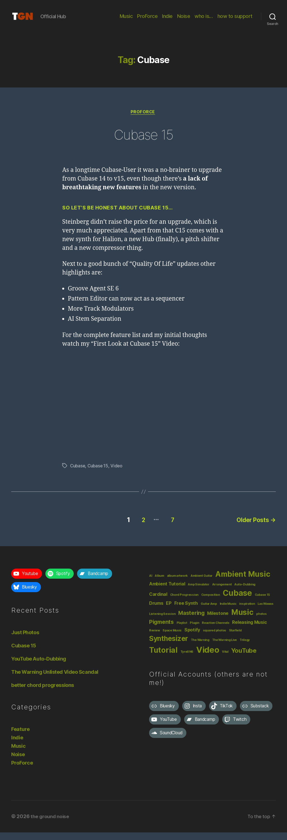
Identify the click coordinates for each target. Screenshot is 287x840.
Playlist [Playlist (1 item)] (182, 631)
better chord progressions (42, 693)
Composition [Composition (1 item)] (210, 602)
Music (126, 20)
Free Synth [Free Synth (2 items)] (186, 611)
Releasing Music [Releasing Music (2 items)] (249, 630)
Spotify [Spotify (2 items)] (192, 637)
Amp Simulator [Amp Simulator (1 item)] (198, 592)
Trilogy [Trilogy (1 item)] (245, 648)
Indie (167, 20)
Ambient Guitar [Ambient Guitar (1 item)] (201, 583)
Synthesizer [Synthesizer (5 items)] (168, 646)
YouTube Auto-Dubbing (38, 667)
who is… (204, 20)
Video (118, 475)
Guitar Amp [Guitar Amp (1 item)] (209, 611)
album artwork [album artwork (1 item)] (177, 583)
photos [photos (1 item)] (261, 622)
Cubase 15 (143, 142)
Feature (20, 737)
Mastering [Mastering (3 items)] (191, 620)
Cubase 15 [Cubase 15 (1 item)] (262, 602)
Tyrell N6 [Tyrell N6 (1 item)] (187, 659)
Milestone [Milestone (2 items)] (217, 621)
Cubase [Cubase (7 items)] (237, 601)
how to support (235, 20)
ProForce (147, 20)
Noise (183, 20)
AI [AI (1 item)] (150, 583)
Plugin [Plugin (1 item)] (194, 631)
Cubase (78, 475)
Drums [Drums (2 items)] (156, 611)
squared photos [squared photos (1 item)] (214, 638)
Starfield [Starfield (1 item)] (235, 638)
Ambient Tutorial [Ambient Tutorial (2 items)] (167, 591)
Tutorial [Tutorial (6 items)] (163, 657)
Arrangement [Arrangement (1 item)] (222, 592)
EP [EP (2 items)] (168, 611)
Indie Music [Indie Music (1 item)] (228, 611)
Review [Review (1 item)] (154, 638)
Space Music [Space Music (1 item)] (172, 638)
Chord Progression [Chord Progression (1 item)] (184, 602)
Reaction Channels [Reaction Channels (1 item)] (215, 631)
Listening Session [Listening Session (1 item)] (162, 622)
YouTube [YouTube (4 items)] (243, 658)
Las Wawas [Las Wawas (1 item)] (266, 611)
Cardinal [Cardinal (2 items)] (158, 602)
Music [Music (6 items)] (242, 619)
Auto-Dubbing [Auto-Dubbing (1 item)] (244, 592)
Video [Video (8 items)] (207, 658)
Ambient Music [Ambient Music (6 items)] (242, 581)
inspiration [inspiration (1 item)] (247, 611)
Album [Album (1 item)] (159, 583)
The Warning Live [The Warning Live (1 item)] (224, 648)
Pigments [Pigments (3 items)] (161, 629)
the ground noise (51, 824)
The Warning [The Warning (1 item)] (200, 648)
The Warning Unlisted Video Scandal (54, 680)
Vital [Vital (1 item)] (225, 659)
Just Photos (25, 640)
